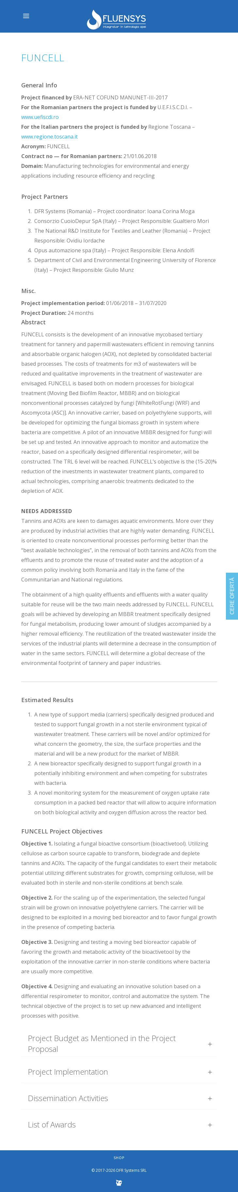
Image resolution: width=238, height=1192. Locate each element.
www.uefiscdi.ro (40, 117)
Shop (119, 1157)
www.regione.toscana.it (49, 136)
